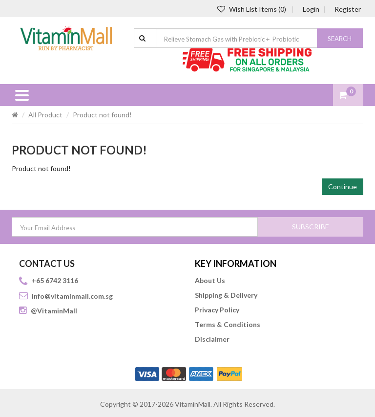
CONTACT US (47, 263)
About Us (210, 280)
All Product (45, 114)
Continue (342, 186)
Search (340, 39)
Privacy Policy (217, 310)
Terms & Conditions (227, 324)
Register (347, 9)
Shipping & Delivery (226, 295)
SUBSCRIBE (310, 226)
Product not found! (102, 114)
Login (311, 9)
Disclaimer (212, 339)
